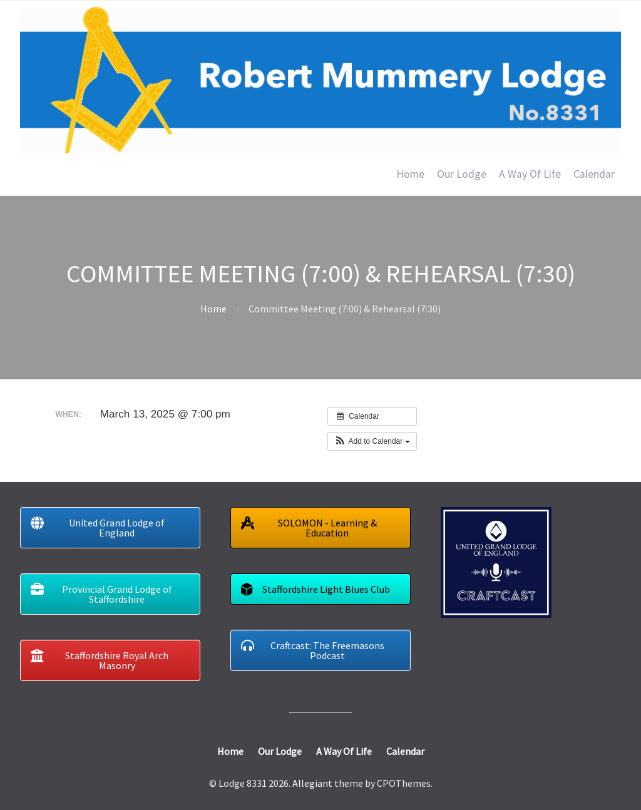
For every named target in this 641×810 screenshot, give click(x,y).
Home (410, 174)
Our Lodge (461, 174)
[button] (372, 441)
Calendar (594, 174)
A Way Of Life (530, 174)
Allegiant (312, 783)
